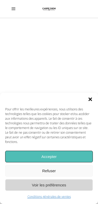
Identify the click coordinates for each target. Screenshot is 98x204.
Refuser (49, 171)
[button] (90, 99)
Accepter (49, 156)
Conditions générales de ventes (49, 196)
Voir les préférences (49, 185)
